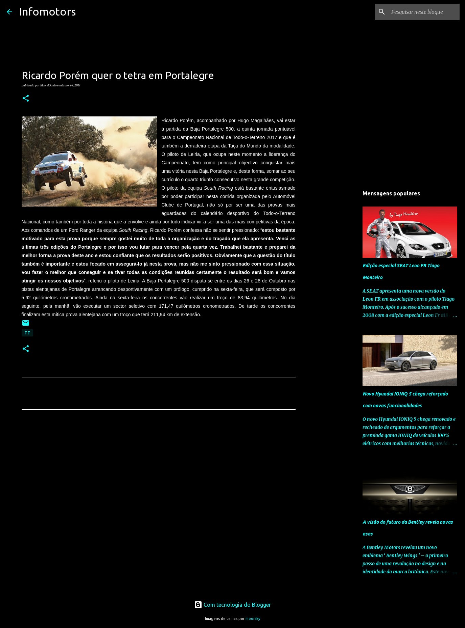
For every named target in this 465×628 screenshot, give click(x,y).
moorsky (253, 619)
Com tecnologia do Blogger (232, 605)
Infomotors (47, 11)
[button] (26, 98)
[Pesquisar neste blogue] (424, 12)
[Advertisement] (158, 478)
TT (27, 333)
